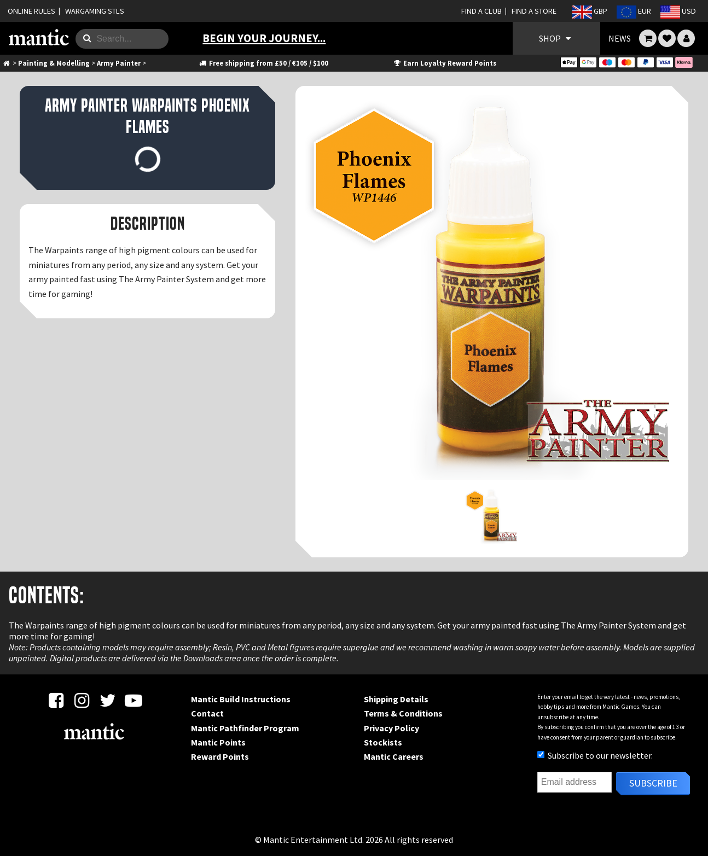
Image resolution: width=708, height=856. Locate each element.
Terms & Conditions (403, 713)
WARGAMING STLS (94, 11)
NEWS (619, 38)
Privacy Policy (391, 728)
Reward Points (220, 756)
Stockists (383, 742)
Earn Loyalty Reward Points (444, 63)
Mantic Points (218, 742)
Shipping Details (396, 699)
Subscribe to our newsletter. (595, 755)
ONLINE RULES (31, 11)
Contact (207, 713)
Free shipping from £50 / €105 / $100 (263, 63)
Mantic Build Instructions (241, 699)
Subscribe (653, 783)
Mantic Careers (393, 756)
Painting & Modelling (54, 63)
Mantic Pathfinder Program (245, 728)
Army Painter (119, 63)
